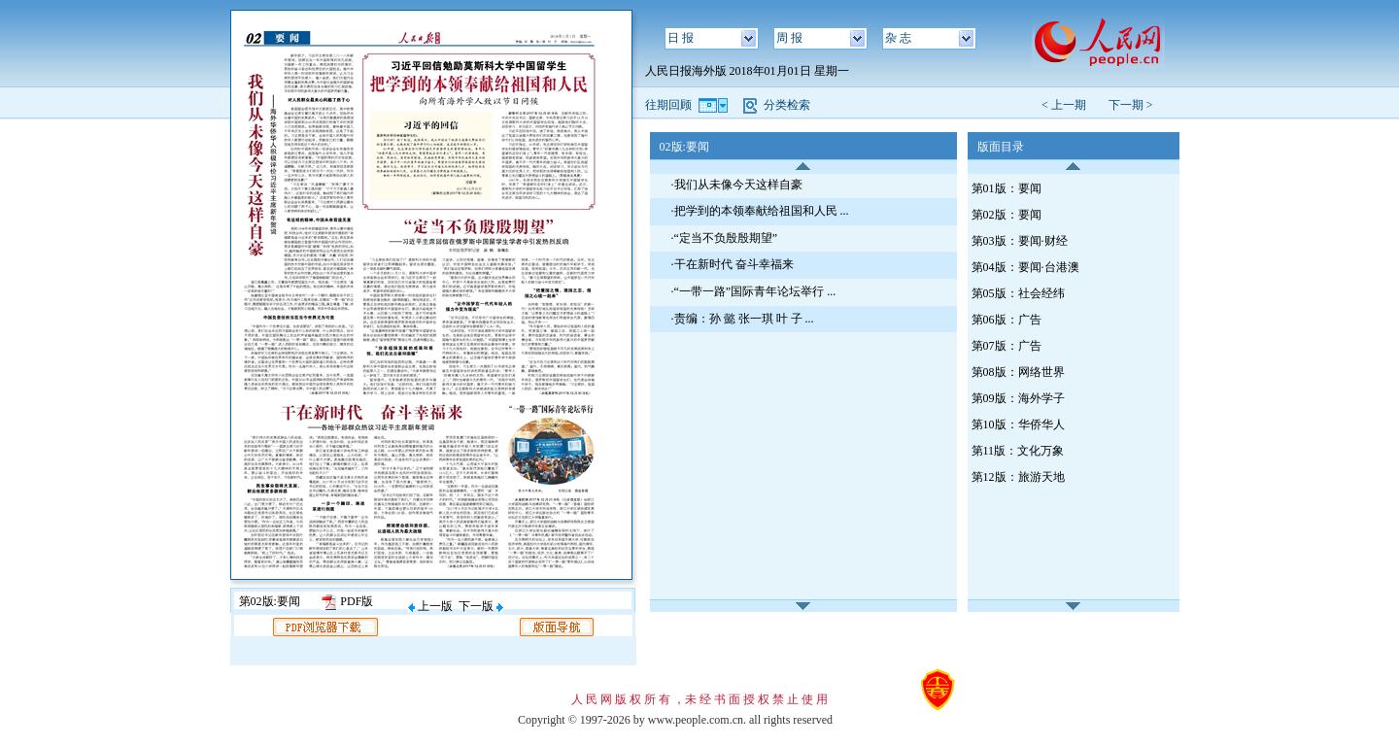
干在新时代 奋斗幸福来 (734, 264)
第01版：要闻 (1006, 188)
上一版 (430, 606)
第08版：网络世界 (1018, 372)
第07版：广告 (1006, 346)
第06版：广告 (1006, 319)
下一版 (481, 606)
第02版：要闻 (1006, 214)
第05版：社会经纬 (1018, 293)
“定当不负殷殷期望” (726, 238)
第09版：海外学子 (1018, 398)
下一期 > (1131, 105)
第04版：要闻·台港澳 (1025, 267)
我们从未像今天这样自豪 (738, 184)
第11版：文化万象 (1018, 451)
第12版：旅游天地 (1018, 477)
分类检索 (787, 105)
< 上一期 (1069, 105)
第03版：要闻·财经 (1020, 241)
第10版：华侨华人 (1018, 424)
